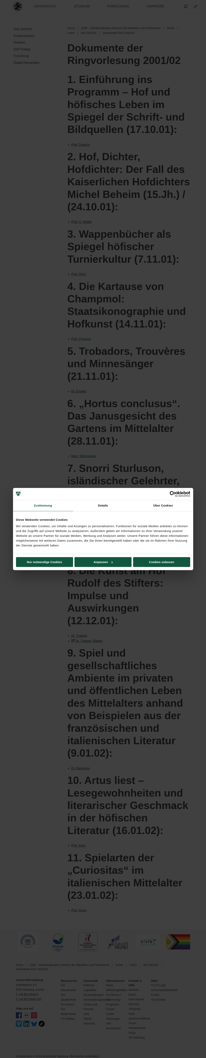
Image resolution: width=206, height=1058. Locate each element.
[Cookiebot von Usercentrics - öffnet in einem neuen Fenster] (172, 494)
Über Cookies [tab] (163, 505)
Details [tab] (103, 505)
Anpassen (103, 562)
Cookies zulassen (161, 562)
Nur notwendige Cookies (44, 562)
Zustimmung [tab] (43, 505)
